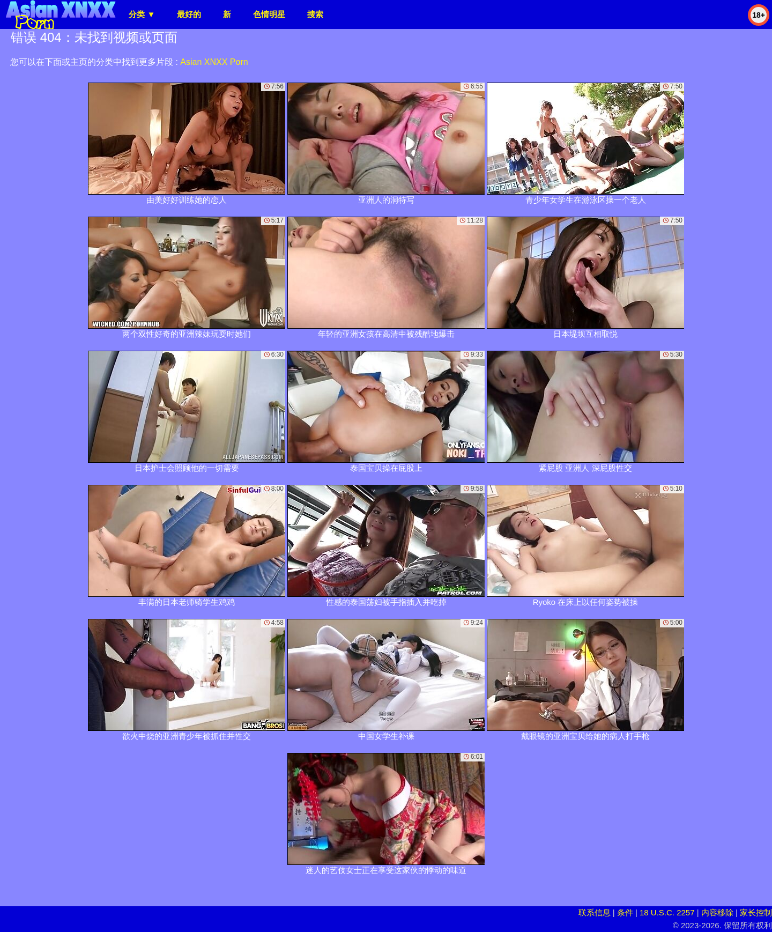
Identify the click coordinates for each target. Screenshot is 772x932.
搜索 (315, 14)
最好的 (189, 14)
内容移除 (717, 912)
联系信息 (594, 912)
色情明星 (269, 14)
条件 (625, 912)
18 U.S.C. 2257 (667, 912)
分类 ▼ (142, 14)
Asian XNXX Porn (214, 61)
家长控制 (756, 912)
